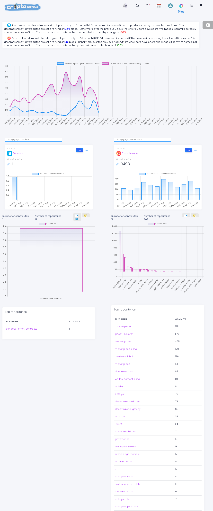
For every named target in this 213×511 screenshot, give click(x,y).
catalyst (119, 380)
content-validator (125, 417)
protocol (120, 402)
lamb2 (119, 410)
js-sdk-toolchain (124, 342)
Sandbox (15, 153)
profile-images (123, 447)
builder (119, 372)
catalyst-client (123, 485)
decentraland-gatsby (128, 395)
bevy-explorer (123, 327)
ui (116, 455)
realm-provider (124, 478)
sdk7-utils (120, 500)
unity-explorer (123, 312)
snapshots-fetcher (126, 508)
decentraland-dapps (127, 387)
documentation (124, 357)
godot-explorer (124, 320)
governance (122, 425)
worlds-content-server (128, 365)
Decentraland (127, 153)
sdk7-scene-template (128, 470)
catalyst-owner (124, 463)
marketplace (122, 350)
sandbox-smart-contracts (21, 319)
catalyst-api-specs (126, 493)
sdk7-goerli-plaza (125, 432)
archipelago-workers (127, 440)
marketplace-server (126, 335)
